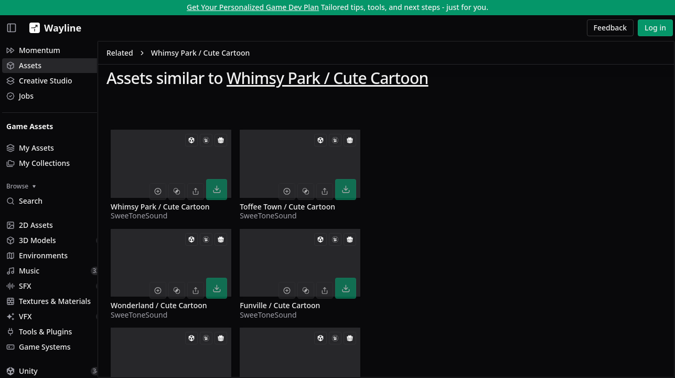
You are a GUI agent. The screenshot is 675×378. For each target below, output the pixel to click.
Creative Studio (39, 81)
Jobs (20, 96)
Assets (23, 65)
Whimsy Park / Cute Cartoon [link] (222, 54)
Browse (21, 186)
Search (24, 201)
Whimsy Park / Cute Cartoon (350, 79)
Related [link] (141, 54)
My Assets (30, 148)
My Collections (38, 163)
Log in (655, 28)
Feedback (610, 28)
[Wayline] (53, 27)
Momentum (33, 50)
